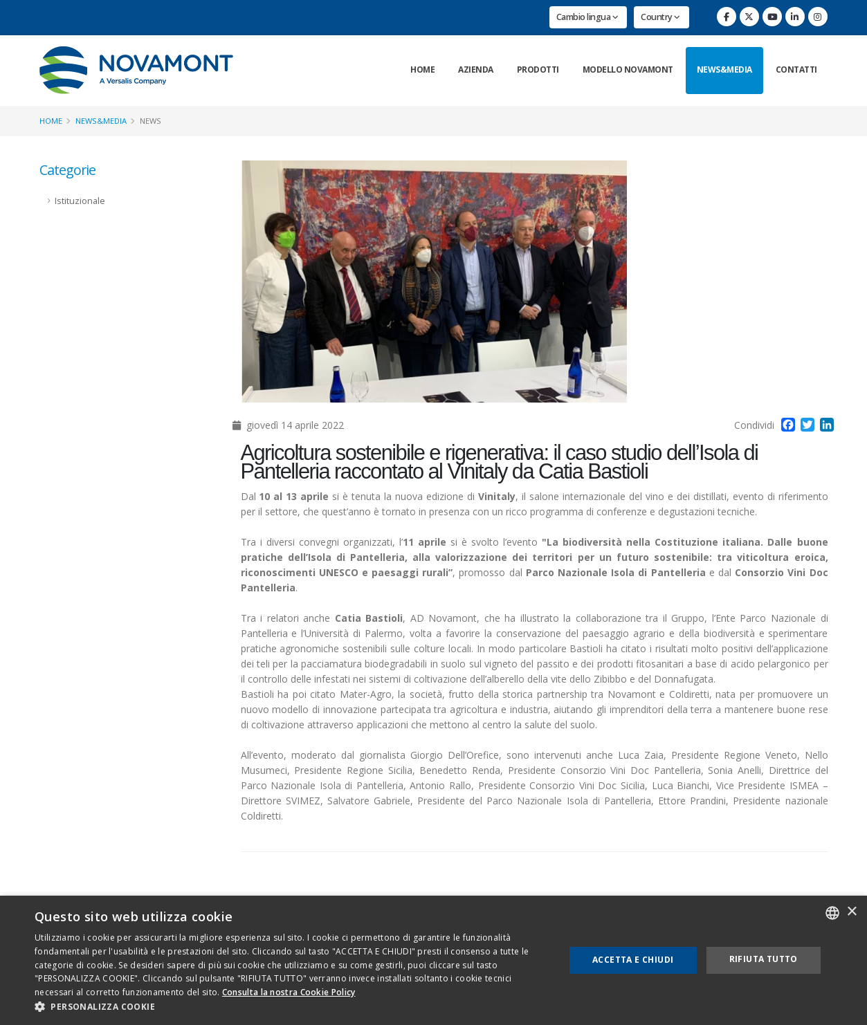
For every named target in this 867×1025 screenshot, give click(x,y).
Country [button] (660, 17)
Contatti (796, 69)
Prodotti (538, 69)
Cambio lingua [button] (587, 17)
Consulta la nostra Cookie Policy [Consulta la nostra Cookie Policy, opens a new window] (289, 992)
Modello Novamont (628, 69)
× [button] (851, 912)
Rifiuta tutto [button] (763, 959)
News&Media (724, 69)
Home (422, 69)
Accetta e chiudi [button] (632, 960)
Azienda (475, 69)
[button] (292, 1007)
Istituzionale (80, 201)
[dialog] (433, 960)
